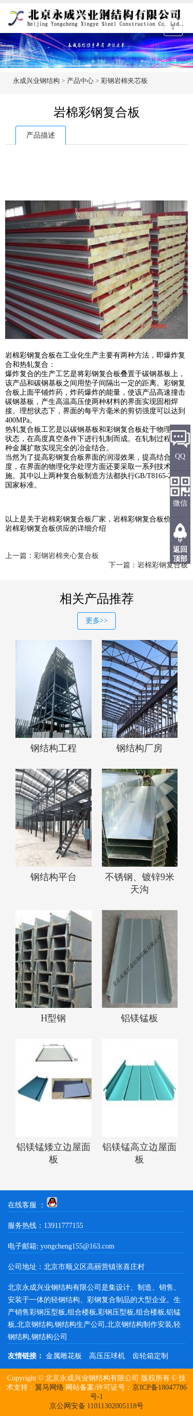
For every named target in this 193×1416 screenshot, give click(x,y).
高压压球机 (107, 1356)
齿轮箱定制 (150, 1356)
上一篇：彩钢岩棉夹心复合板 (52, 556)
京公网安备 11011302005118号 (96, 1406)
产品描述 (40, 135)
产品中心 (80, 81)
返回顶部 (180, 554)
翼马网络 (49, 1387)
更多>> (96, 621)
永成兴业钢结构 (36, 81)
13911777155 (63, 1225)
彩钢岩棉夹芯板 (124, 81)
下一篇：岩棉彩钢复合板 (148, 565)
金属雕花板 (64, 1356)
